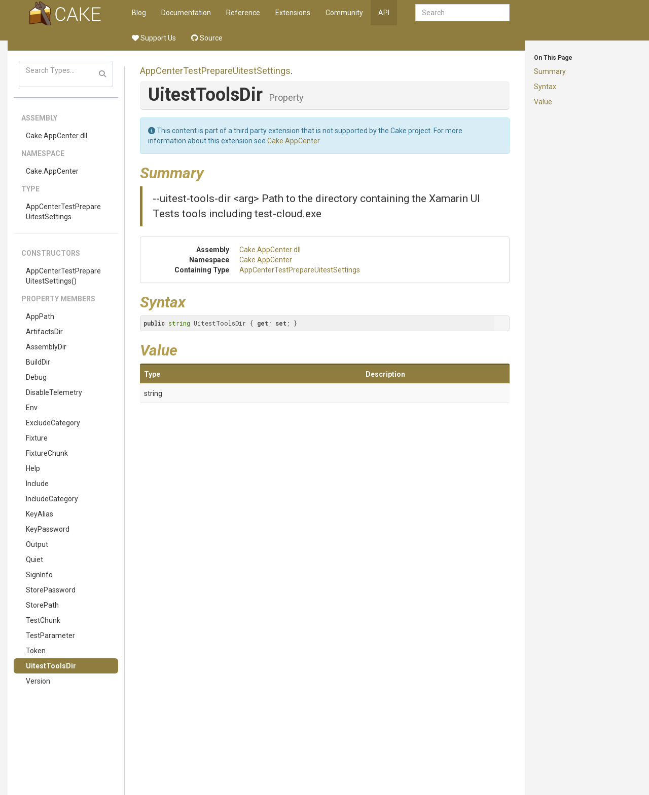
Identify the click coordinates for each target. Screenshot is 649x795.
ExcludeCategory (53, 423)
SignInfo (39, 575)
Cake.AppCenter (52, 171)
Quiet (34, 559)
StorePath (42, 605)
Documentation (186, 13)
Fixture (37, 438)
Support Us (154, 38)
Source (207, 38)
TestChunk (43, 620)
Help (33, 468)
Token (36, 651)
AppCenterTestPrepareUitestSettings (63, 212)
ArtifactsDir (44, 332)
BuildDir (38, 362)
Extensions (292, 13)
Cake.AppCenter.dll (56, 136)
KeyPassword (47, 529)
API (383, 13)
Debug (36, 377)
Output (37, 544)
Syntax (545, 87)
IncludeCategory (52, 499)
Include (37, 484)
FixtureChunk (47, 453)
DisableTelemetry (54, 392)
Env (32, 408)
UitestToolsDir (51, 666)
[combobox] (462, 12)
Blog (139, 13)
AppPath (40, 316)
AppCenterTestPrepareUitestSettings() (63, 276)
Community (344, 13)
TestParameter (50, 635)
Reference (243, 13)
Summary (550, 71)
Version (38, 681)
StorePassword (51, 590)
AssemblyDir (46, 347)
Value (543, 102)
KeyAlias (39, 514)
